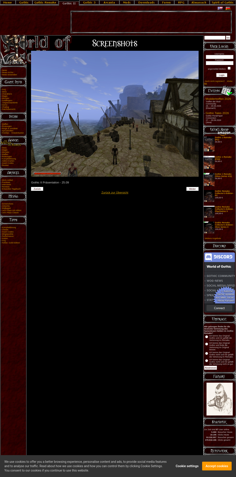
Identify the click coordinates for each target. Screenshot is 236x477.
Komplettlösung (9, 159)
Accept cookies (217, 467)
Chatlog (5, 107)
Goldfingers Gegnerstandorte (9, 101)
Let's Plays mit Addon (11, 210)
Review (5, 165)
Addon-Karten (8, 161)
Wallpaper (6, 208)
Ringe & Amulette (10, 128)
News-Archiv (7, 72)
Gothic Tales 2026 (217, 113)
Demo (4, 105)
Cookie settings (187, 467)
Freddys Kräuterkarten (13, 133)
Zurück (37, 189)
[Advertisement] (151, 22)
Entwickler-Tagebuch (11, 189)
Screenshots (7, 204)
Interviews (6, 184)
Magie (4, 96)
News (4, 70)
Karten (5, 238)
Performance (8, 236)
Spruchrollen (7, 131)
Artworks (6, 206)
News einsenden (9, 75)
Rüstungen (7, 126)
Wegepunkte (7, 234)
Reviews (6, 187)
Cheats (5, 230)
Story (4, 92)
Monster (5, 98)
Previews (6, 182)
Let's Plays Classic (10, 212)
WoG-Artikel (7, 180)
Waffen (5, 124)
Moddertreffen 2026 (218, 98)
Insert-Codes (8, 163)
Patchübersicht (9, 109)
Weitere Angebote (213, 238)
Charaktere (7, 94)
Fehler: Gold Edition (11, 243)
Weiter (192, 189)
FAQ (4, 89)
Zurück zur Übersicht (114, 192)
